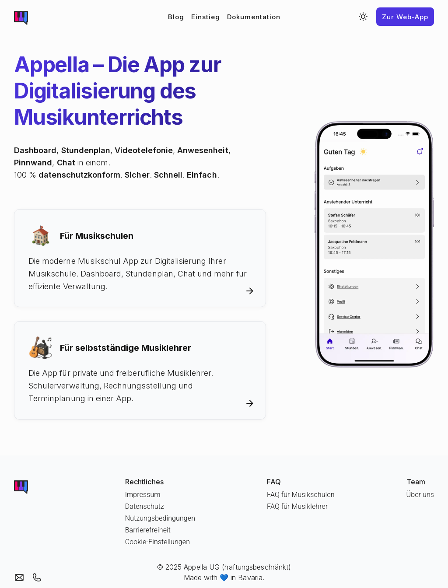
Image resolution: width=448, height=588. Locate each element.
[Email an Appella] (19, 577)
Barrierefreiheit (148, 530)
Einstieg (205, 17)
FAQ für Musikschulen (300, 494)
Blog (176, 17)
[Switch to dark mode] (363, 16)
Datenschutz (144, 506)
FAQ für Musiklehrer (297, 506)
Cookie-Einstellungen (157, 542)
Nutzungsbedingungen (160, 518)
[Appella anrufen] (37, 577)
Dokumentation (253, 17)
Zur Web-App (405, 17)
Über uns (420, 494)
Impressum (143, 494)
